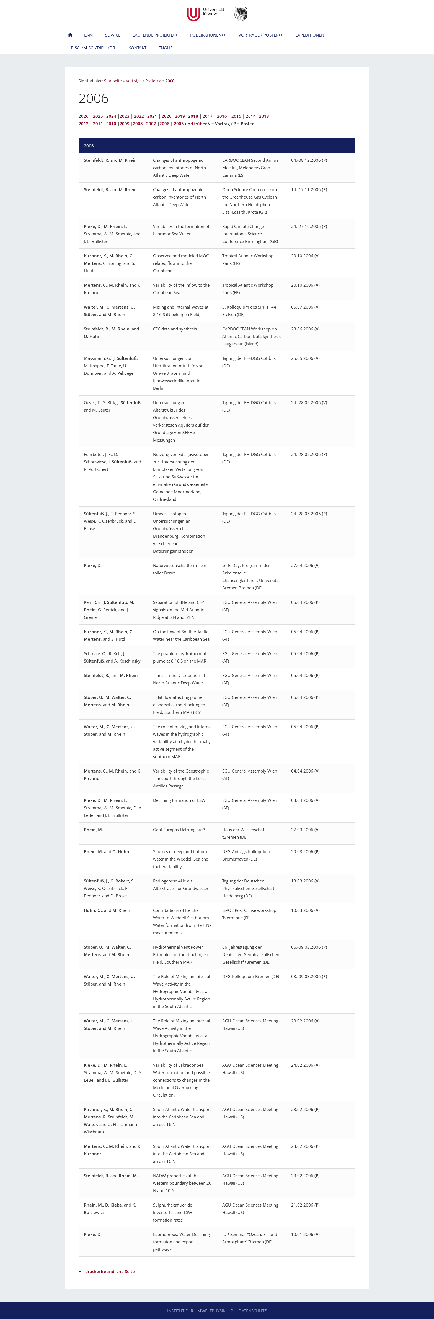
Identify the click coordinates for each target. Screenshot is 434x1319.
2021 (152, 116)
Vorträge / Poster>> (143, 80)
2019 (180, 116)
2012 (84, 123)
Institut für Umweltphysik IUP (200, 1310)
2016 (222, 116)
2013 (264, 116)
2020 (167, 116)
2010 (111, 123)
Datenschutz (253, 1310)
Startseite (113, 80)
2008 (138, 123)
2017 (208, 116)
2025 (98, 116)
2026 (84, 116)
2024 (111, 116)
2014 (251, 116)
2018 (193, 116)
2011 (98, 123)
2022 (139, 116)
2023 (125, 116)
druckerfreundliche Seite (110, 1271)
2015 (236, 116)
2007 (151, 123)
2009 (125, 123)
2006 (170, 80)
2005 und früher (190, 123)
